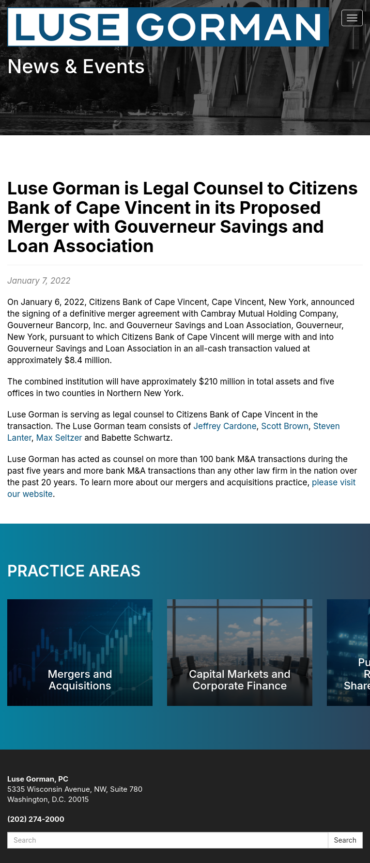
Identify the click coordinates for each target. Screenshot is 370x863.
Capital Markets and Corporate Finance (240, 679)
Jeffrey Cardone (224, 426)
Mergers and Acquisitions (79, 679)
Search (345, 840)
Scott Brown (284, 426)
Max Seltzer (59, 438)
